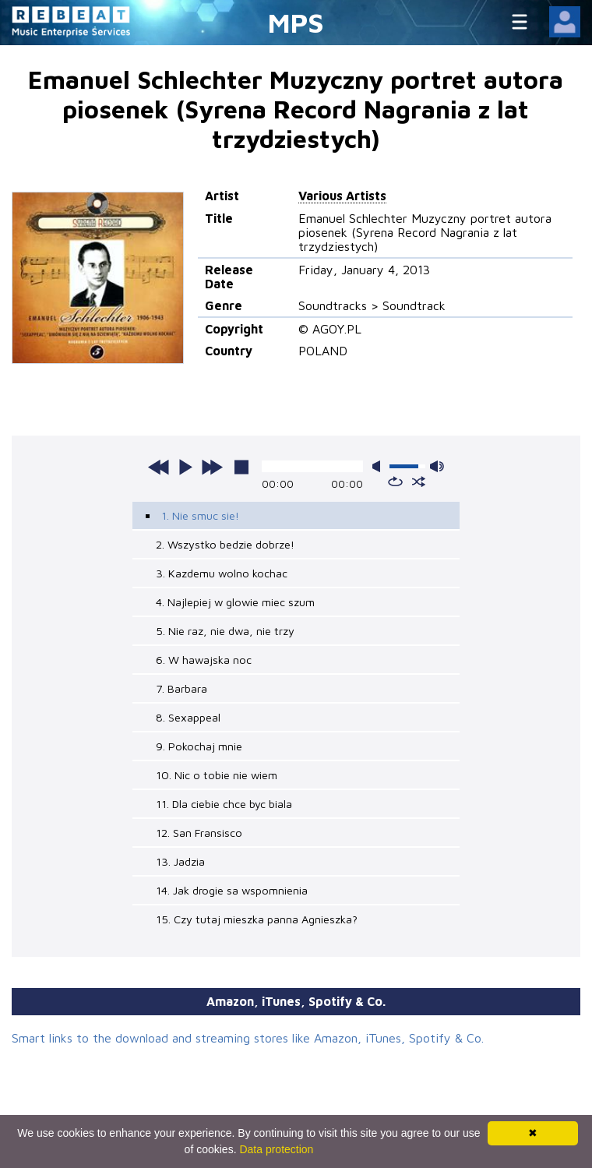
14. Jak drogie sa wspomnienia (232, 890)
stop (241, 467)
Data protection (276, 1149)
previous (159, 467)
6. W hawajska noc (204, 659)
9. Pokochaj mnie (199, 746)
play (185, 466)
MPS (296, 22)
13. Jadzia (180, 861)
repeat (395, 482)
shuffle (418, 482)
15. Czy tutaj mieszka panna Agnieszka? (257, 919)
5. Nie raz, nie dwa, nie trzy (225, 630)
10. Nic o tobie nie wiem (216, 775)
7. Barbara (181, 688)
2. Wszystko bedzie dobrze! (225, 544)
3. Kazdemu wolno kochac (221, 573)
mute (379, 466)
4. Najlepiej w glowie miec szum (235, 602)
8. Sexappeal (188, 717)
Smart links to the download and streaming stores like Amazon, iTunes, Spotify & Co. (248, 1038)
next (212, 467)
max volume (437, 466)
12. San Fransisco (199, 832)
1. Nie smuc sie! (200, 515)
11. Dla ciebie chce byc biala (224, 803)
